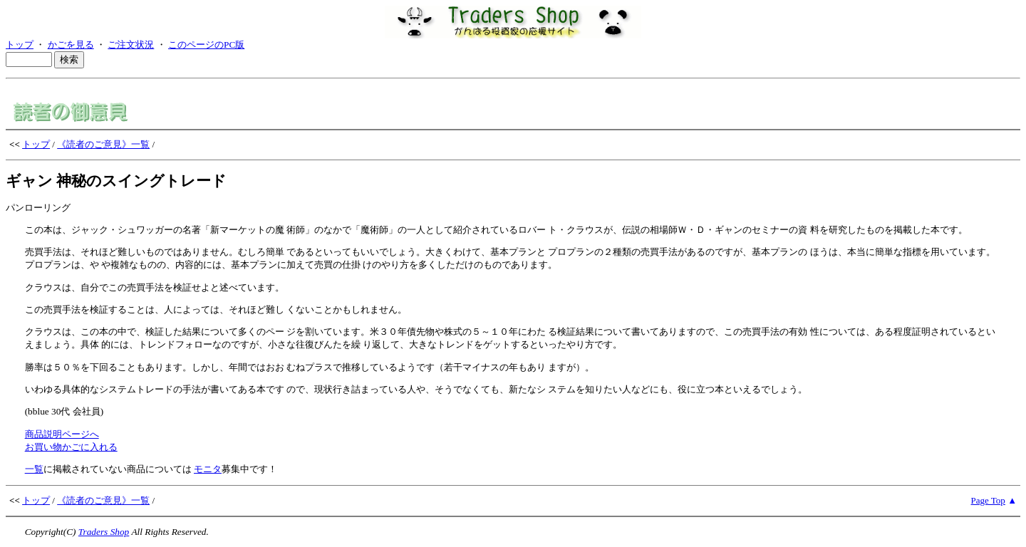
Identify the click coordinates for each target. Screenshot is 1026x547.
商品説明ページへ (62, 434)
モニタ (208, 469)
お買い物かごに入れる (71, 447)
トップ (19, 44)
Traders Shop (103, 531)
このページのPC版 (206, 44)
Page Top (988, 500)
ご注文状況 (131, 44)
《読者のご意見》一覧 (103, 144)
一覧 (34, 469)
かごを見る (71, 44)
